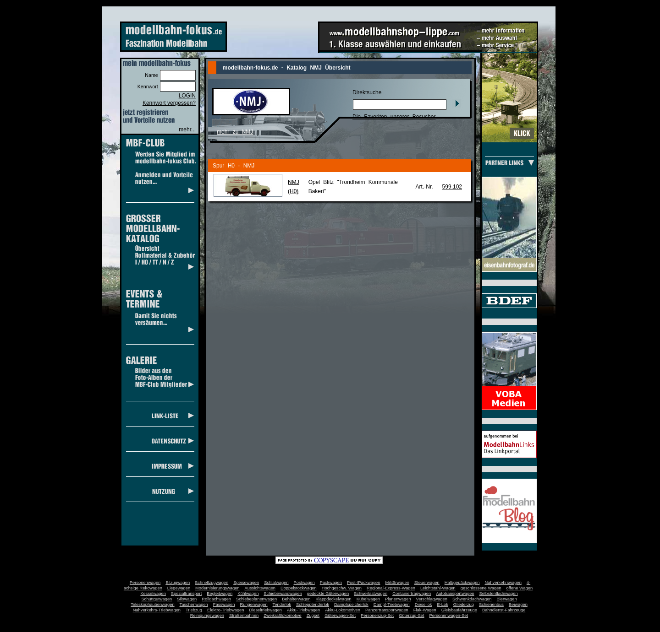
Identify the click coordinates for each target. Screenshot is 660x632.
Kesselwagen (153, 593)
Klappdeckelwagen (333, 599)
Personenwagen (145, 582)
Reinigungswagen (207, 615)
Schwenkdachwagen (472, 599)
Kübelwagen (368, 599)
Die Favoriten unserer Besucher (393, 116)
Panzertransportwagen (386, 610)
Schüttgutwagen (156, 599)
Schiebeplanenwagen (256, 599)
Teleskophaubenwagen (152, 604)
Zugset (313, 615)
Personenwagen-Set (448, 615)
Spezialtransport (186, 593)
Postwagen (304, 582)
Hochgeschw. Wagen (342, 588)
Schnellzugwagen (211, 582)
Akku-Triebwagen (303, 610)
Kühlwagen (247, 593)
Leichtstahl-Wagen (438, 588)
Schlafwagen (276, 582)
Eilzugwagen (177, 582)
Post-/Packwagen (363, 582)
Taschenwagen (194, 604)
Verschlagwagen (431, 599)
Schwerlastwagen (370, 593)
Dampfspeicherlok (351, 604)
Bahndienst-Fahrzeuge (503, 610)
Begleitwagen (219, 593)
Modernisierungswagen (217, 588)
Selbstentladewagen (498, 593)
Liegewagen (178, 588)
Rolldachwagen (216, 599)
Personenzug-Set (377, 615)
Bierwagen (507, 599)
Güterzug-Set (411, 615)
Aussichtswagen (260, 588)
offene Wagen (519, 588)
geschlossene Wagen (481, 588)
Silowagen (187, 599)
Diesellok (423, 604)
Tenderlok (282, 604)
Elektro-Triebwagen (225, 610)
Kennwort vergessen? (169, 103)
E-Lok (442, 604)
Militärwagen (397, 582)
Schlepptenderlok (312, 604)
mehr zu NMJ (235, 132)
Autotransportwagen (455, 593)
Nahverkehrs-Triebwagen (157, 610)
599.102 (452, 187)
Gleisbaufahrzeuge (459, 610)
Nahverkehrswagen (503, 582)
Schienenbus (491, 604)
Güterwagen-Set (340, 615)
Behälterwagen (296, 599)
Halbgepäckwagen (462, 582)
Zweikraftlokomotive (282, 615)
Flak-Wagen (424, 610)
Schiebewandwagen (283, 593)
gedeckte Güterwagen (328, 593)
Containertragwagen (411, 593)
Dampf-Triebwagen (392, 604)
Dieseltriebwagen (265, 610)
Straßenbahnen (243, 615)
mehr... (187, 129)
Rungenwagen (253, 604)
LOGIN (187, 95)
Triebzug (194, 610)
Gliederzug (463, 604)
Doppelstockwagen (298, 588)
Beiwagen (518, 604)
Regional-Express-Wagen (391, 588)
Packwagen (331, 582)
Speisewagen (246, 582)
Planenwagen (398, 599)
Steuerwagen (427, 582)
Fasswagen (224, 604)
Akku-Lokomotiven (342, 610)
